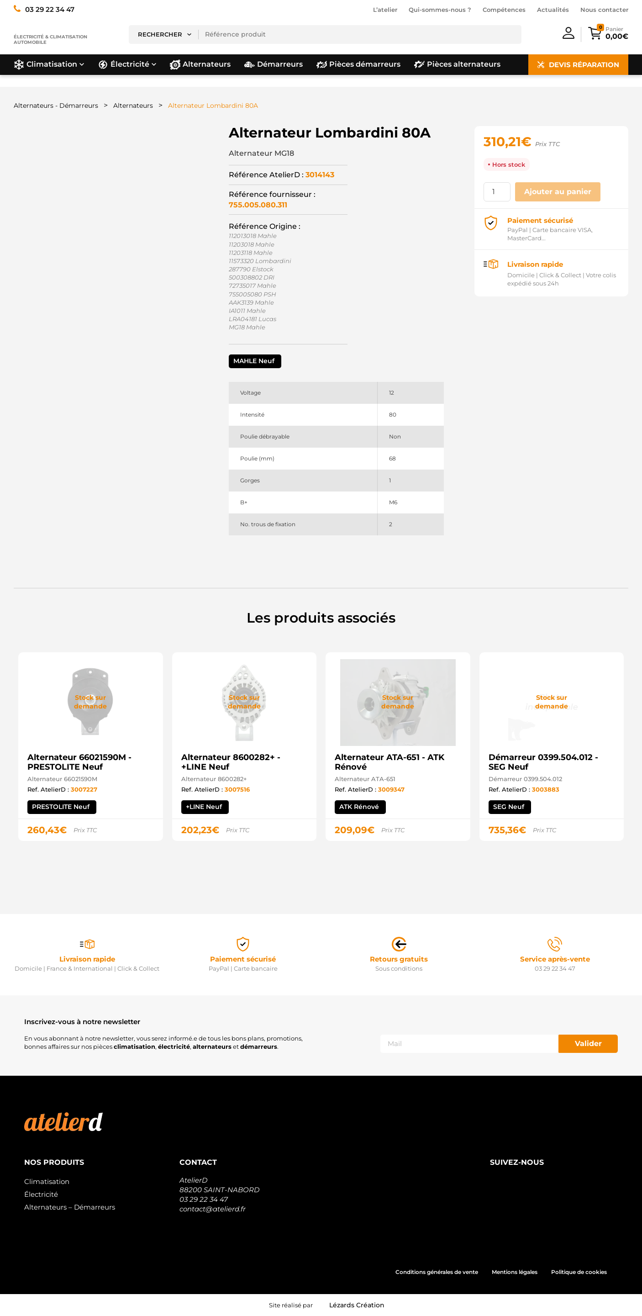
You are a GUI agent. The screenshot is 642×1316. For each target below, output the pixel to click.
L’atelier (385, 9)
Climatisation (46, 1181)
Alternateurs (133, 105)
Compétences (504, 9)
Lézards (356, 1305)
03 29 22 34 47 (203, 1199)
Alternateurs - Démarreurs (56, 105)
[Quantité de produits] (497, 191)
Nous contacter (604, 9)
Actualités (553, 9)
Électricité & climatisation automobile (50, 39)
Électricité (41, 1194)
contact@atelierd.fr (212, 1209)
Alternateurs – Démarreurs (69, 1207)
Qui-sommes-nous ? (440, 9)
